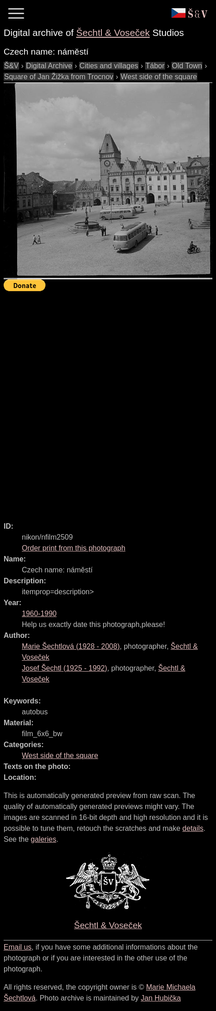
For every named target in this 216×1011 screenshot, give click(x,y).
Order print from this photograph (74, 548)
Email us (17, 947)
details (192, 828)
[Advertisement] (108, 402)
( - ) (71, 646)
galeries (43, 839)
